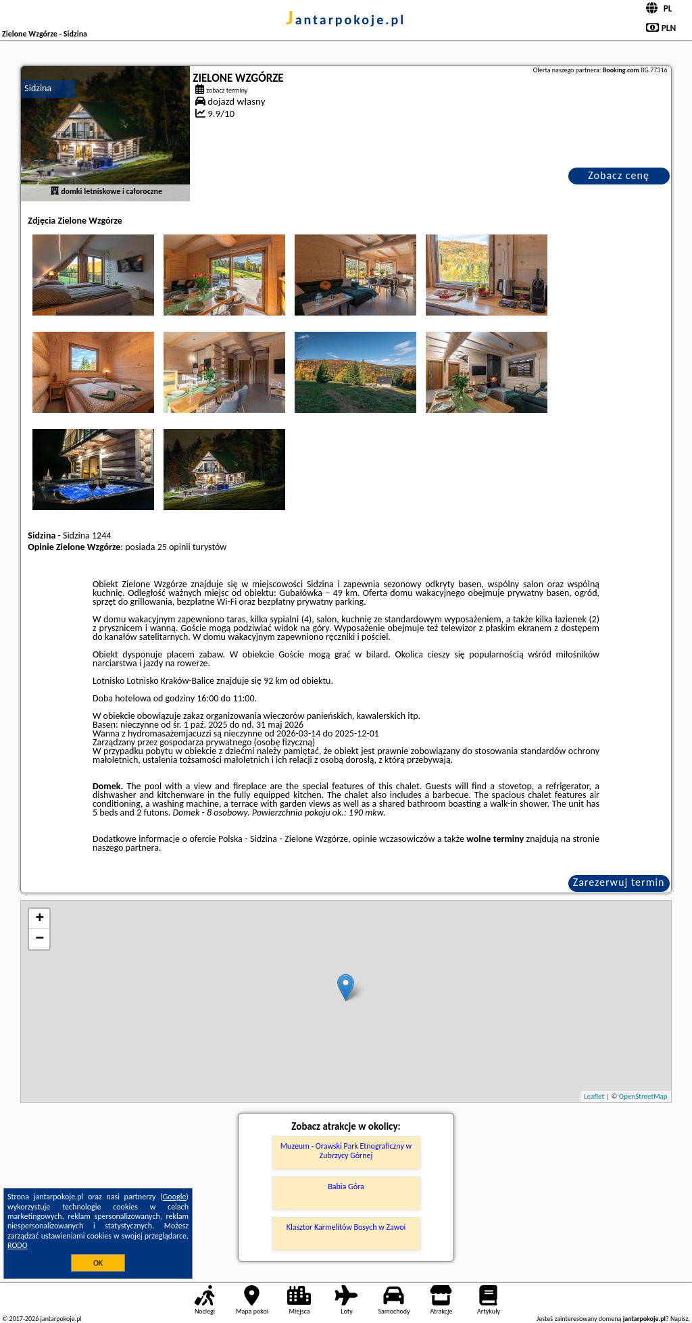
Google (175, 1196)
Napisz (679, 1318)
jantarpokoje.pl (346, 19)
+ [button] (39, 919)
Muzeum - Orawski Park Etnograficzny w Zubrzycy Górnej (346, 1150)
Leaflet (594, 1096)
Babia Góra (346, 1186)
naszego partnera (126, 847)
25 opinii (174, 547)
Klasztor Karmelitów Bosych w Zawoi (346, 1227)
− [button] (39, 939)
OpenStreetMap (643, 1096)
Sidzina (37, 88)
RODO (17, 1245)
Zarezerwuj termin (619, 882)
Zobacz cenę (618, 175)
